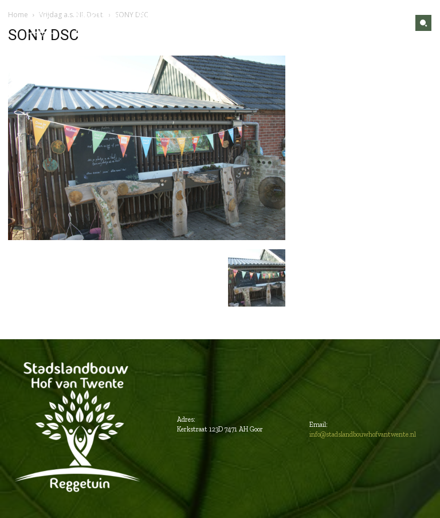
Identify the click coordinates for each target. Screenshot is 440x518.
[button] (423, 23)
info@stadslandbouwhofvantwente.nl (362, 434)
